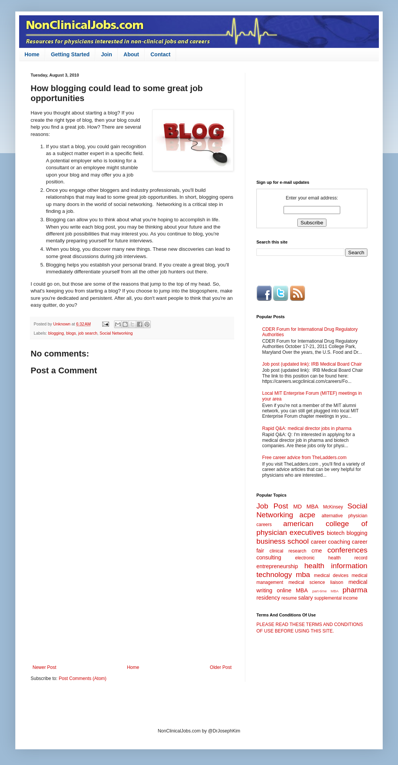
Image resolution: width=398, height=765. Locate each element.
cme (317, 551)
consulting (268, 557)
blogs (71, 333)
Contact (160, 54)
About (131, 54)
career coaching (330, 542)
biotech (335, 533)
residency (268, 598)
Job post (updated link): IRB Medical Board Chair (312, 364)
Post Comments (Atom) (82, 678)
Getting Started (70, 54)
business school (282, 541)
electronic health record (331, 558)
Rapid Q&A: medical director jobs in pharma (306, 428)
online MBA (292, 590)
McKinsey (333, 507)
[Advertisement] (132, 601)
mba (303, 574)
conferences (347, 550)
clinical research (287, 551)
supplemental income (335, 598)
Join (106, 54)
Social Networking (116, 333)
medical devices (331, 575)
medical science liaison (316, 582)
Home (31, 54)
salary (305, 598)
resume (289, 598)
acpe (307, 515)
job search (87, 333)
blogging (56, 333)
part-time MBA (325, 591)
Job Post (272, 506)
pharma (355, 590)
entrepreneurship (277, 566)
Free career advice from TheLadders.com (304, 457)
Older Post (221, 667)
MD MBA (305, 506)
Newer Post (44, 667)
